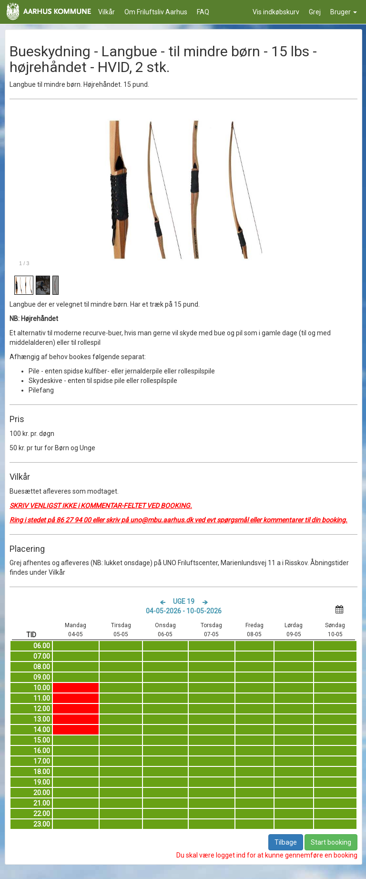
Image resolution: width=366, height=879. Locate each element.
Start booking (331, 842)
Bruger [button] (343, 12)
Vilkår (106, 12)
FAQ (203, 12)
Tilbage (285, 842)
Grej (315, 12)
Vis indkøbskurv (276, 12)
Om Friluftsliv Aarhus (155, 12)
